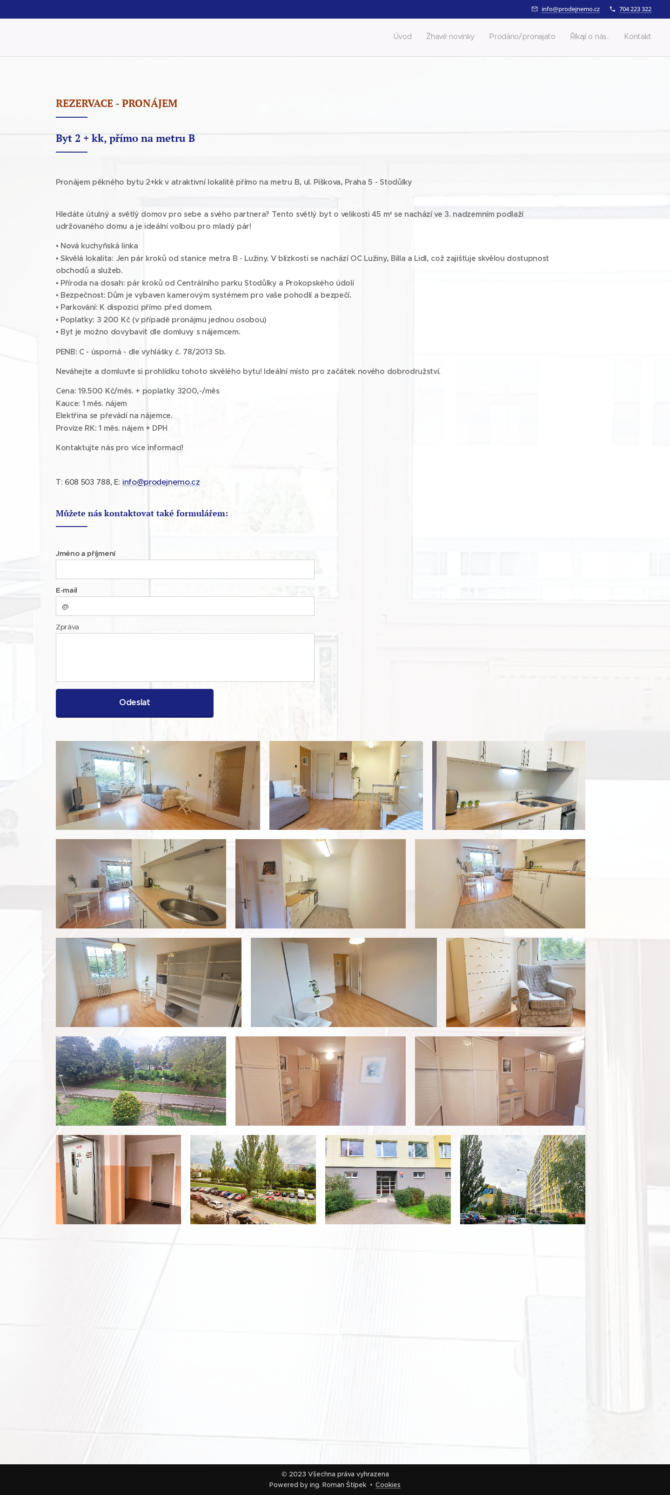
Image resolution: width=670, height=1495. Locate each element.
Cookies (388, 1485)
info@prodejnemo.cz (571, 9)
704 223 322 (635, 9)
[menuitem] (594, 37)
